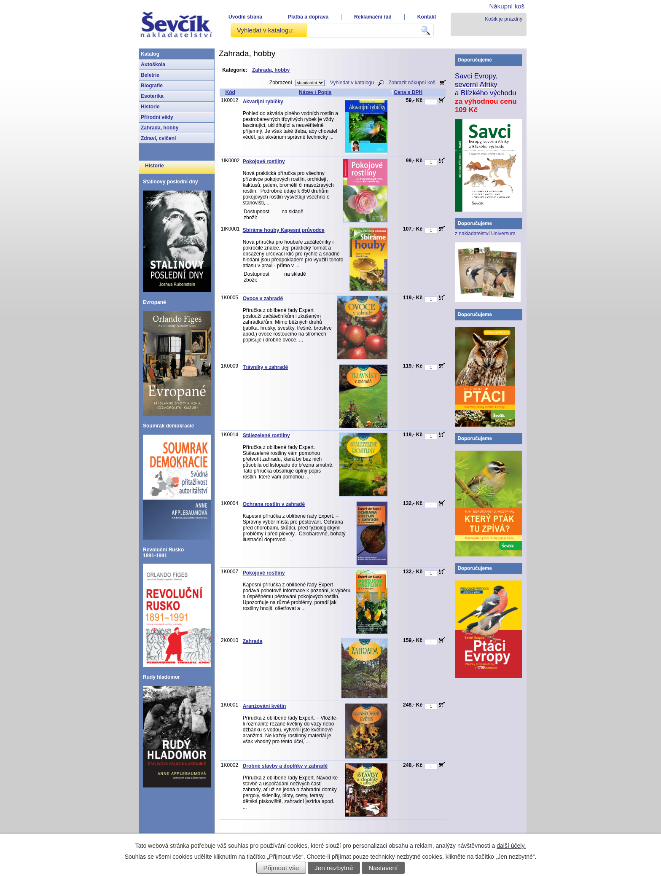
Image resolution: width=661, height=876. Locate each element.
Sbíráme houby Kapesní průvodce (284, 230)
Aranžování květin (264, 706)
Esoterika (152, 96)
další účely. (511, 845)
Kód (230, 92)
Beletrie (150, 75)
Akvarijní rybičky (263, 102)
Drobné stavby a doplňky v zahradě (285, 766)
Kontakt (426, 17)
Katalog (150, 54)
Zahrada (253, 641)
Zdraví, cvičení (158, 138)
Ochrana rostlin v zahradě (274, 504)
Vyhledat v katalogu (352, 83)
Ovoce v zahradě (263, 298)
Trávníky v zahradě (265, 367)
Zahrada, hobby (159, 128)
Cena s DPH (406, 92)
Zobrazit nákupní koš (411, 83)
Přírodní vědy (157, 117)
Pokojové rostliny (264, 161)
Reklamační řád (373, 17)
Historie (150, 107)
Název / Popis (315, 92)
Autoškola (153, 64)
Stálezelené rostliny (266, 435)
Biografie (152, 86)
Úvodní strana (245, 17)
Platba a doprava (308, 17)
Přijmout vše (281, 867)
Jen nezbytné (333, 867)
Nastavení (383, 867)
